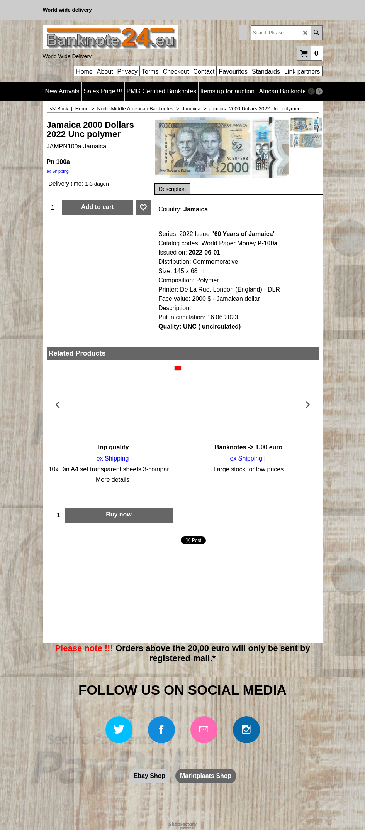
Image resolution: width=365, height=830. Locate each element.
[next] (319, 91)
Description (172, 189)
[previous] (311, 91)
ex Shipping (58, 171)
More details (112, 479)
